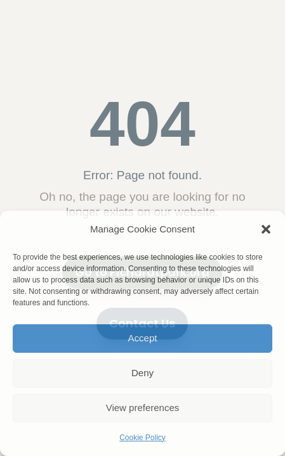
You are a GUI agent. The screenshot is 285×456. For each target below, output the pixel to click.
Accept (142, 337)
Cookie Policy (142, 437)
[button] (266, 229)
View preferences (143, 407)
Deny (142, 372)
